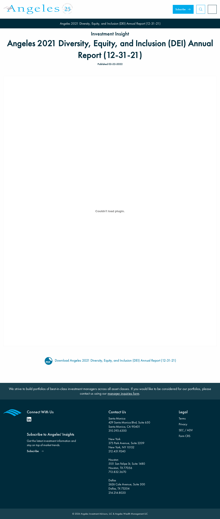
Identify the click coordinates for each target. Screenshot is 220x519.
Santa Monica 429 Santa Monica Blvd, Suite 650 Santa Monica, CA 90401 (129, 422)
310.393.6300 (117, 431)
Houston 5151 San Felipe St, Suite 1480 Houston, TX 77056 (126, 464)
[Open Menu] (212, 9)
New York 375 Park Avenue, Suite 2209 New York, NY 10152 (126, 443)
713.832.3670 (117, 472)
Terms (182, 418)
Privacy (183, 424)
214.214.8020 (117, 493)
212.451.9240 (117, 451)
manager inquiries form (123, 393)
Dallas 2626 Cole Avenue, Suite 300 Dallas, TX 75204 (126, 484)
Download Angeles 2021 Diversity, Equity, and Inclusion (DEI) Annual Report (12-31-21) (110, 360)
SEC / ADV (186, 430)
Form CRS (184, 436)
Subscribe (180, 9)
